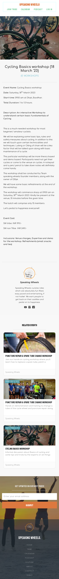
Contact (29, 571)
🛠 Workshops (29, 76)
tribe (29, 549)
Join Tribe (12, 9)
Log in (49, 9)
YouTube (29, 562)
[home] (29, 4)
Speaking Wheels (29, 282)
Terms (30, 575)
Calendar (25, 9)
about (29, 567)
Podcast (29, 558)
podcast (38, 9)
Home (29, 545)
